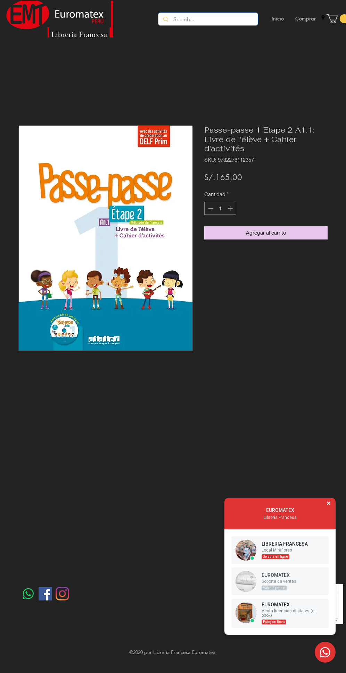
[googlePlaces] (323, 17)
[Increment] (231, 208)
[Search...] (208, 19)
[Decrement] (210, 208)
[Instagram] (62, 593)
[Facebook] (45, 593)
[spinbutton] (220, 208)
